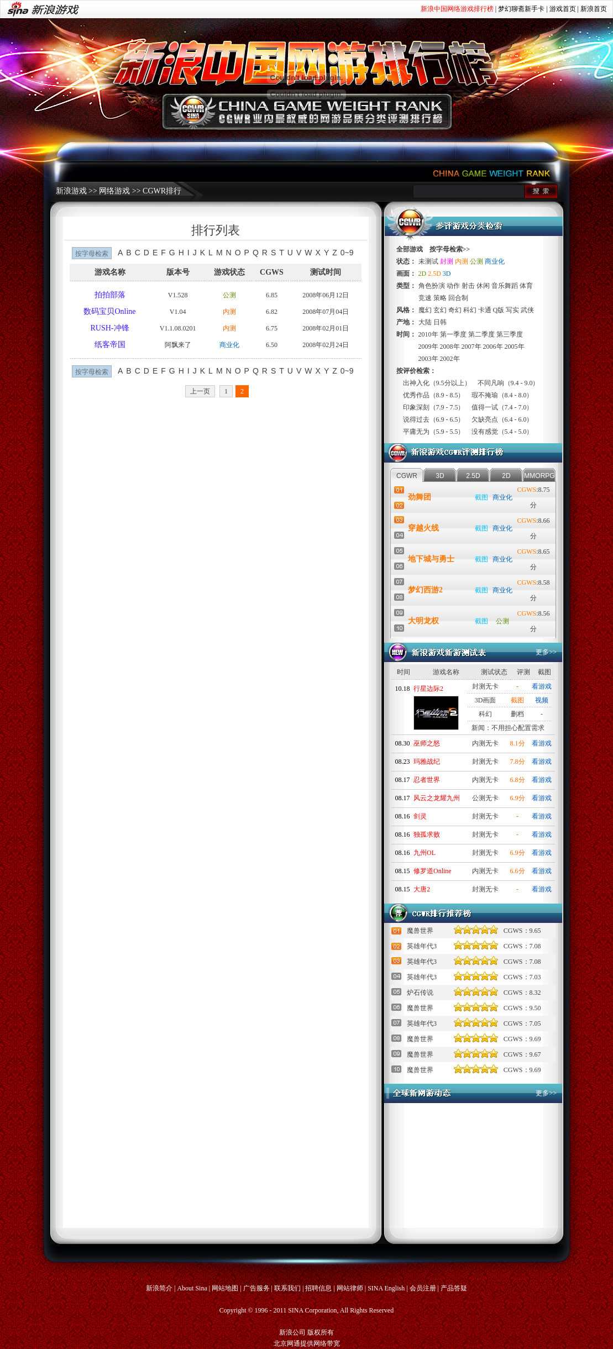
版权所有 (320, 1332)
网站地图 (225, 1288)
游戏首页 (562, 9)
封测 (446, 261)
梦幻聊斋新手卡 (521, 9)
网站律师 (350, 1288)
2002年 (450, 359)
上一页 (200, 391)
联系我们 (287, 1288)
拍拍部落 (110, 295)
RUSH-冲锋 (110, 328)
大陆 (425, 322)
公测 (229, 295)
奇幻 (455, 310)
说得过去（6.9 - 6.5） (434, 419)
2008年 (450, 346)
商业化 (229, 345)
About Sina (192, 1288)
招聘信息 (318, 1288)
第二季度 (481, 334)
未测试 (428, 261)
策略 (440, 298)
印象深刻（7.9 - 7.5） (434, 407)
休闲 (483, 286)
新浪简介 (159, 1288)
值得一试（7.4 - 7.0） (502, 407)
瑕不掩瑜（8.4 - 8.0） (502, 395)
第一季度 (453, 334)
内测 (229, 312)
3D (447, 273)
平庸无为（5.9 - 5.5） (434, 431)
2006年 (493, 346)
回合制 (458, 298)
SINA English (386, 1288)
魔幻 (425, 310)
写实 (512, 310)
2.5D (434, 273)
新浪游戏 (71, 191)
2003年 (428, 359)
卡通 (484, 310)
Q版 (499, 310)
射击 (468, 286)
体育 (526, 286)
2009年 (428, 346)
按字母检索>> (449, 249)
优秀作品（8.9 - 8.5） (434, 395)
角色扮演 (431, 286)
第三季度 (509, 334)
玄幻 (440, 310)
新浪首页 (593, 9)
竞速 (425, 298)
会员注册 (423, 1288)
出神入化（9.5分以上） (437, 383)
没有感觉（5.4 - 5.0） (502, 431)
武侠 (527, 310)
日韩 (440, 322)
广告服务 (256, 1288)
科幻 (469, 310)
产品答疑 (454, 1288)
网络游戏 (114, 191)
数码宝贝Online (109, 311)
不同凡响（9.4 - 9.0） (508, 383)
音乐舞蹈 (504, 286)
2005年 (515, 346)
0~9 (347, 252)
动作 (453, 286)
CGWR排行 (162, 191)
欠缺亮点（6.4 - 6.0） (502, 419)
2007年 (471, 346)
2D (422, 273)
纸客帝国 (110, 344)
